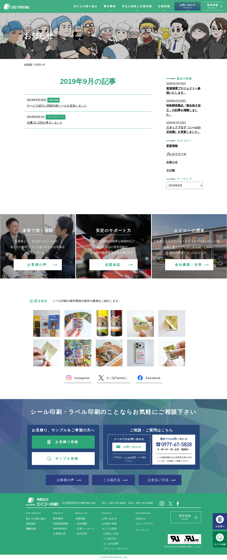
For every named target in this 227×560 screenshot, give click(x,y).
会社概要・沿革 (188, 265)
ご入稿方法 (112, 480)
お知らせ (172, 162)
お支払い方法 (158, 480)
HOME (28, 64)
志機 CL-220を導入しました (45, 122)
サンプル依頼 (66, 458)
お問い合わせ (187, 6)
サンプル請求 (109, 528)
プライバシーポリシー (115, 548)
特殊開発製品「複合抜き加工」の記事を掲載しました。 (183, 110)
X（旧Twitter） (118, 378)
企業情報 (164, 6)
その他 (170, 170)
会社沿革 (82, 533)
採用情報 (212, 6)
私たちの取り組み (86, 6)
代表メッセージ (86, 528)
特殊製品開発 (60, 523)
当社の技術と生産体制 (137, 6)
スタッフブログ (144, 523)
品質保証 (112, 265)
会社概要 (82, 523)
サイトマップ (141, 530)
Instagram (82, 378)
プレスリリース (176, 154)
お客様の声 (37, 265)
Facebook (153, 378)
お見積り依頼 (66, 442)
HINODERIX (60, 528)
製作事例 (110, 6)
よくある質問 (130, 457)
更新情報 (172, 145)
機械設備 (31, 528)
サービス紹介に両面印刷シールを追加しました (57, 105)
